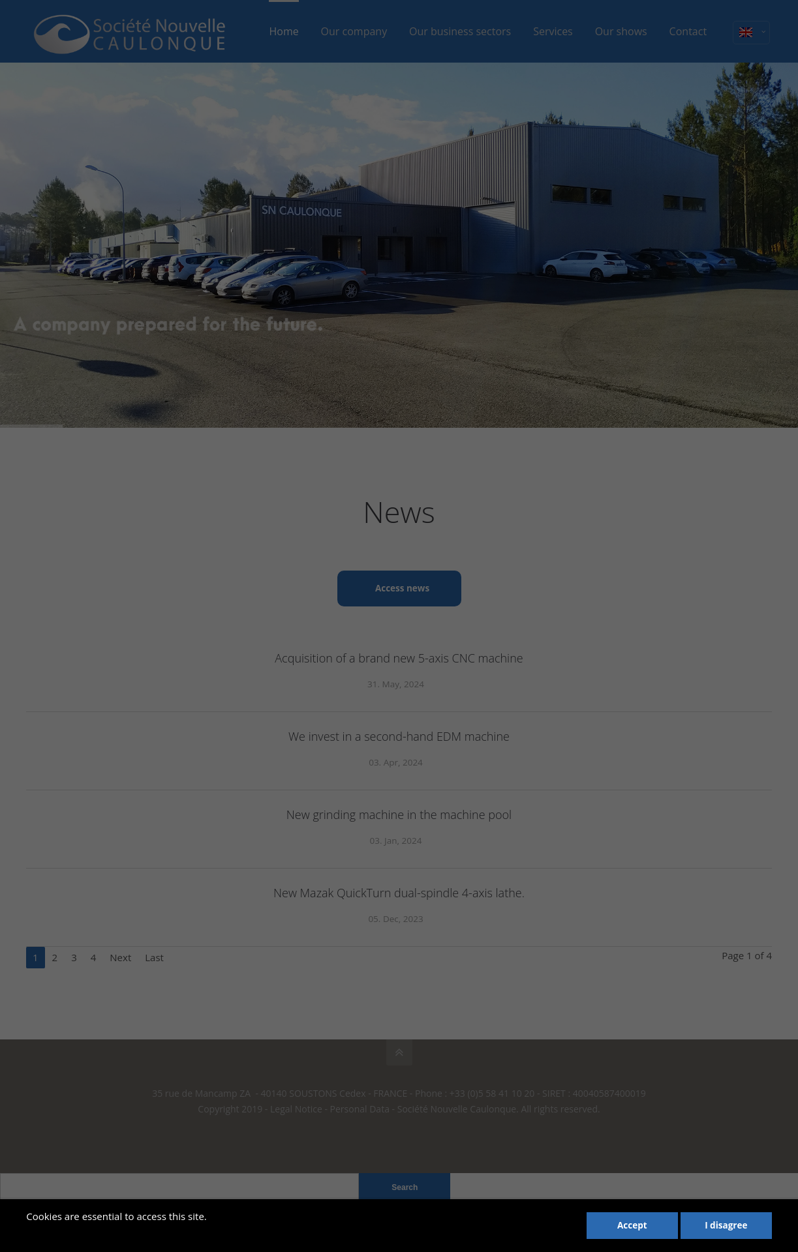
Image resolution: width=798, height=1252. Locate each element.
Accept (632, 1225)
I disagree (726, 1225)
